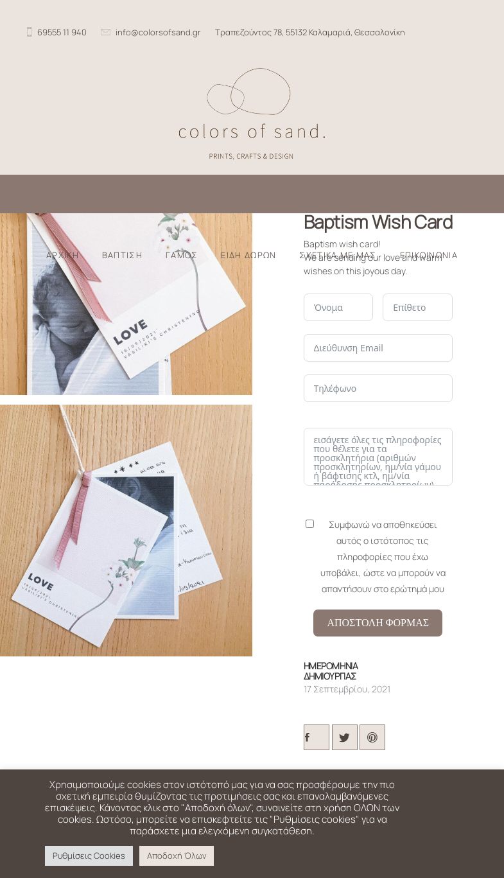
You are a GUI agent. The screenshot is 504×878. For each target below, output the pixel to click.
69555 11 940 (62, 32)
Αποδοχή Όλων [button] (176, 855)
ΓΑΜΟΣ (182, 255)
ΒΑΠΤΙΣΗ (122, 255)
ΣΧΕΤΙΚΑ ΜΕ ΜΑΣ (337, 255)
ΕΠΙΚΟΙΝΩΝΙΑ (429, 255)
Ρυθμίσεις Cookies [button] (89, 855)
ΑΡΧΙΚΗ (62, 255)
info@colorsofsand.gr (158, 32)
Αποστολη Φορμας (378, 622)
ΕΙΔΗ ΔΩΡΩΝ (248, 255)
